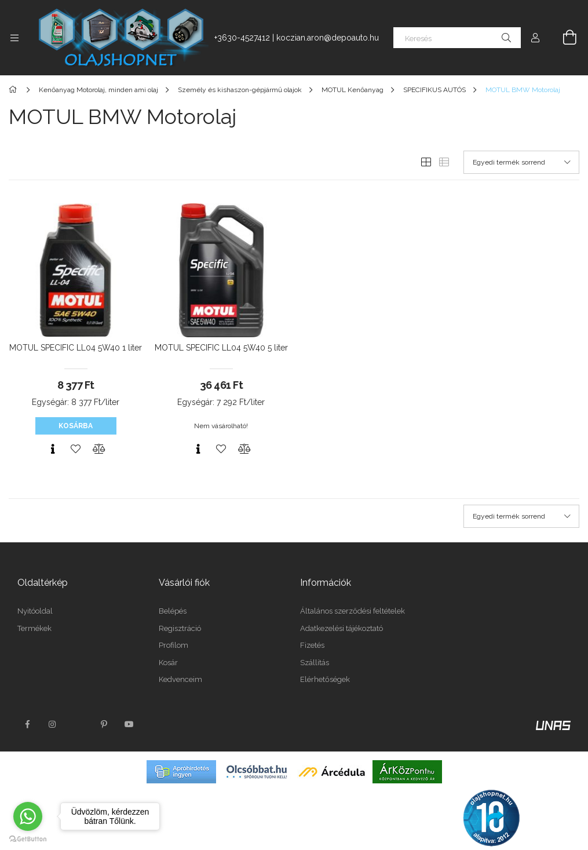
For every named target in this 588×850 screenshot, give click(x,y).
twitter (78, 724)
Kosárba (76, 426)
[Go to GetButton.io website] (27, 838)
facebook (27, 724)
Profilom (173, 645)
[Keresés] (457, 37)
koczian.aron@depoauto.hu (327, 37)
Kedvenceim (180, 679)
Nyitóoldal (35, 611)
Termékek (34, 628)
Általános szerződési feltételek (352, 611)
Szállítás (314, 662)
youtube (129, 724)
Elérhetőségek (325, 679)
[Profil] (535, 37)
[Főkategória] (15, 90)
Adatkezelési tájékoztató (341, 628)
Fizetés (312, 645)
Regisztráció (180, 628)
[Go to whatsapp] (27, 816)
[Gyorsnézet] (52, 449)
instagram (53, 724)
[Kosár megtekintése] (563, 37)
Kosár (168, 662)
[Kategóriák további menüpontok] (14, 37)
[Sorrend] (521, 162)
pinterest (104, 724)
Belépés (173, 611)
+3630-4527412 (242, 37)
